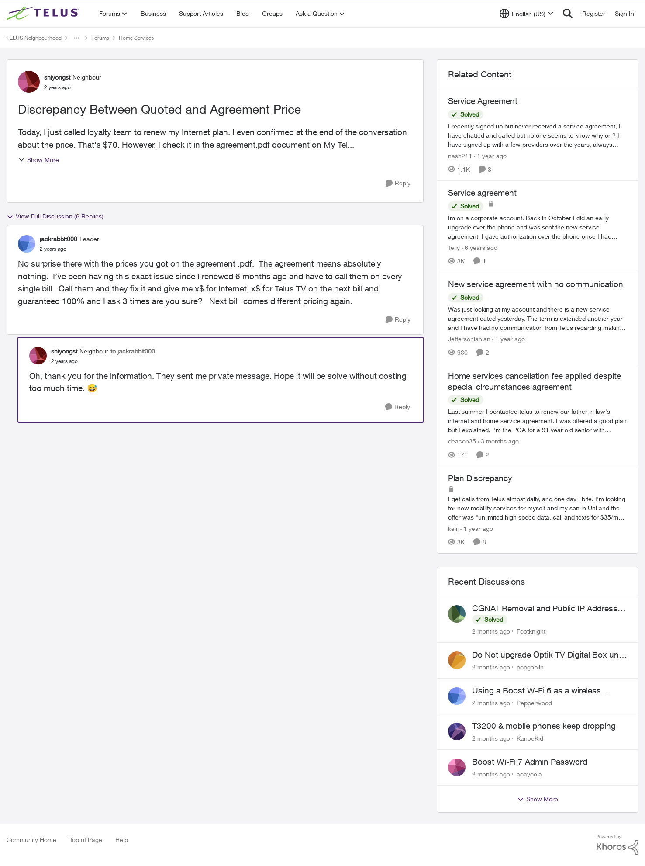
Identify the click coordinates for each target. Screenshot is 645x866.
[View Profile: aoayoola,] (457, 767)
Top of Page (85, 839)
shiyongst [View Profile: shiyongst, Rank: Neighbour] (57, 77)
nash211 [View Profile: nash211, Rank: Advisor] (460, 155)
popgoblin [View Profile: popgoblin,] (530, 667)
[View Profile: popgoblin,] (457, 660)
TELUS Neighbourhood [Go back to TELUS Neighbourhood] (34, 38)
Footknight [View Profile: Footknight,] (531, 631)
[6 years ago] (479, 247)
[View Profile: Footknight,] (457, 614)
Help (121, 839)
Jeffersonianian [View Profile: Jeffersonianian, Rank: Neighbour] (469, 339)
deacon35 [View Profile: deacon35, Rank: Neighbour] (462, 441)
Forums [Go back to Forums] (100, 38)
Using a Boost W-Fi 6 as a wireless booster (536, 691)
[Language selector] (526, 13)
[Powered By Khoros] (617, 845)
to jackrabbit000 (132, 351)
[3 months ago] (498, 441)
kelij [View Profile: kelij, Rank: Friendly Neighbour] (453, 528)
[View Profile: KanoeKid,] (457, 731)
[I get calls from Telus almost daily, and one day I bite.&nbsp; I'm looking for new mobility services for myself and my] (537, 508)
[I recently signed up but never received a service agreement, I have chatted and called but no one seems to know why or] (537, 135)
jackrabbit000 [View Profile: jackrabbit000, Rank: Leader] (58, 238)
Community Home (31, 839)
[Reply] (398, 183)
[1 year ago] (490, 155)
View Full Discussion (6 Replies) (55, 216)
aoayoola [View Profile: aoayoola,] (529, 774)
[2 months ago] (491, 631)
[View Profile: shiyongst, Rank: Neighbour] (29, 82)
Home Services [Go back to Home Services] (136, 38)
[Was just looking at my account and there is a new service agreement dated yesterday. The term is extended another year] (537, 318)
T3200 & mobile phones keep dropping (544, 726)
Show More (38, 159)
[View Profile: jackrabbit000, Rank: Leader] (26, 244)
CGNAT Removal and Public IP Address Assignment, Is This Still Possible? (544, 608)
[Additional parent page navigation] (76, 38)
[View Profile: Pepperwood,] (457, 696)
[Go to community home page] (44, 14)
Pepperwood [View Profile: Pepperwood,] (534, 702)
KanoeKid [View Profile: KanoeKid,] (530, 738)
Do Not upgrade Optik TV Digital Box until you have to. (548, 655)
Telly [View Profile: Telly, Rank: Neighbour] (454, 247)
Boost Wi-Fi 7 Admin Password (529, 761)
